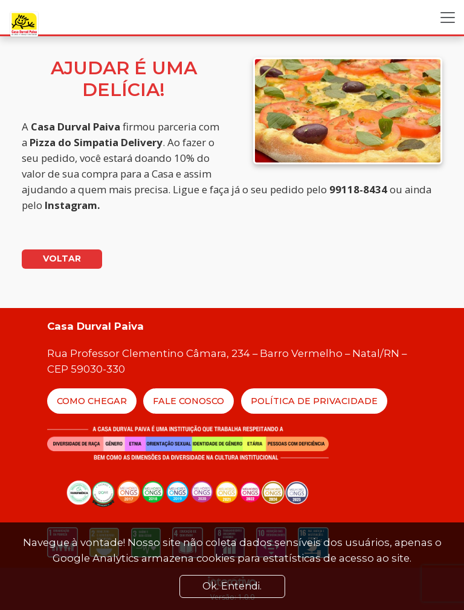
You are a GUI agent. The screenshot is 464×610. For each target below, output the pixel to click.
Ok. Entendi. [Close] (232, 586)
